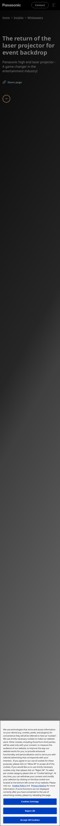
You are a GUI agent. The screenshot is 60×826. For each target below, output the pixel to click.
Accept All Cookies (30, 819)
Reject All (30, 810)
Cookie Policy (19, 785)
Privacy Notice (38, 785)
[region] (30, 773)
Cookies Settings (30, 801)
